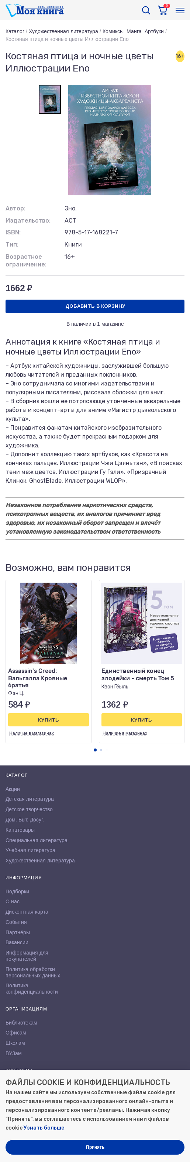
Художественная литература (63, 31)
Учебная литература (30, 850)
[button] (95, 750)
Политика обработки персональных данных (33, 972)
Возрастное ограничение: (26, 260)
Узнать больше (44, 1128)
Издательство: (28, 220)
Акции (13, 789)
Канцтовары (20, 830)
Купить (48, 720)
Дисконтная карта (27, 912)
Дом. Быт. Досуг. (25, 820)
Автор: (15, 208)
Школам (15, 1043)
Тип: (12, 244)
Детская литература (30, 799)
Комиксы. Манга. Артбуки (133, 31)
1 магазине (110, 324)
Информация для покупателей (27, 956)
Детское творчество (29, 809)
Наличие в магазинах (31, 733)
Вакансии (17, 942)
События (16, 922)
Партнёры (18, 932)
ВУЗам (14, 1053)
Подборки (17, 891)
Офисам (16, 1033)
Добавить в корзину (95, 306)
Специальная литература (37, 840)
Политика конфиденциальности (32, 989)
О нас (13, 901)
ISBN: (13, 232)
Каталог (15, 31)
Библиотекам (21, 1023)
